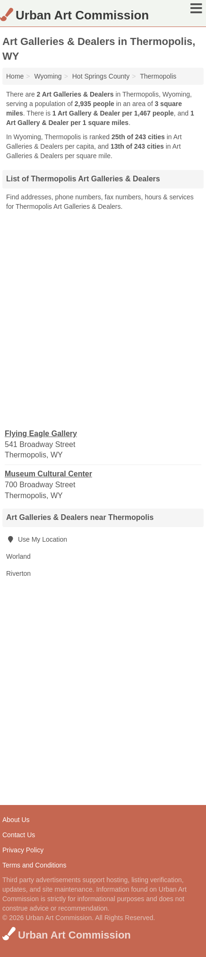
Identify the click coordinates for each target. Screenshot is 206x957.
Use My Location (36, 539)
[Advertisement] (103, 319)
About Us (16, 819)
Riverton (18, 573)
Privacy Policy (22, 850)
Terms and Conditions (34, 865)
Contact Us (18, 835)
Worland (18, 556)
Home (15, 76)
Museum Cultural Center (48, 474)
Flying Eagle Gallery (41, 433)
